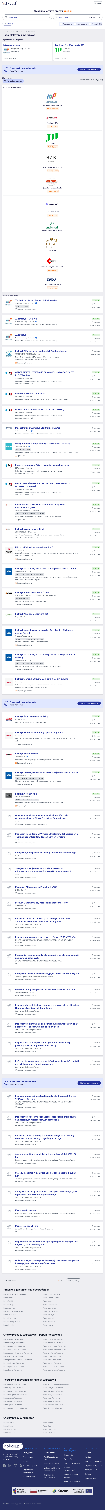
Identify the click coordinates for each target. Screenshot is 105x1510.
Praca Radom (48, 1423)
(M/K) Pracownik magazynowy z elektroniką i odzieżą (42, 443)
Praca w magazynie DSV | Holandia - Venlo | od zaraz (42, 465)
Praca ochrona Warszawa (53, 1405)
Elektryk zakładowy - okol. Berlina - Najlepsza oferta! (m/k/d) (46, 568)
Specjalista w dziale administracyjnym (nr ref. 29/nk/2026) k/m (47, 973)
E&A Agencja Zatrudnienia (24, 378)
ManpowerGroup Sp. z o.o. (24, 303)
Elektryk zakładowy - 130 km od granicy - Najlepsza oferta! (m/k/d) (45, 656)
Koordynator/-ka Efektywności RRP (69, 45)
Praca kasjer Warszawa (52, 1356)
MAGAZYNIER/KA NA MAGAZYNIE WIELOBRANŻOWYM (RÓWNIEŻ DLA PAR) (42, 485)
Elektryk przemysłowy (26, 753)
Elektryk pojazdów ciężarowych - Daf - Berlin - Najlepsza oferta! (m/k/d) (44, 631)
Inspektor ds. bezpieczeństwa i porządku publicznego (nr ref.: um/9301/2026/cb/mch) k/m (46, 1243)
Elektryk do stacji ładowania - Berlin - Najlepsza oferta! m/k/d (46, 772)
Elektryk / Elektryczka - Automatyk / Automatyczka (41, 351)
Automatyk (20, 335)
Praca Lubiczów (9, 1298)
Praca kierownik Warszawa (53, 1366)
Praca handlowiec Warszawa (54, 1370)
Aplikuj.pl (5, 32)
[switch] (89, 69)
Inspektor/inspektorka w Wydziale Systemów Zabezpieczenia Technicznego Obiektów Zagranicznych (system (46, 835)
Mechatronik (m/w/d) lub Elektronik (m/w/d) (37, 428)
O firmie (88, 1453)
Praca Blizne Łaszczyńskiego (14, 1294)
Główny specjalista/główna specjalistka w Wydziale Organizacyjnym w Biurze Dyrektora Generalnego (41, 817)
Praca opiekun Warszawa (52, 1363)
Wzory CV (68, 1459)
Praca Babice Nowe (51, 1311)
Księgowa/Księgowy (11, 45)
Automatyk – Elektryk (26, 318)
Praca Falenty (48, 1325)
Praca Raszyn (8, 1304)
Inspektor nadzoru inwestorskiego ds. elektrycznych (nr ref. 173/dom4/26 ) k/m (45, 1097)
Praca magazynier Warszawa (14, 1346)
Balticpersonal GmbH (22, 431)
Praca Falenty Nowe (11, 1321)
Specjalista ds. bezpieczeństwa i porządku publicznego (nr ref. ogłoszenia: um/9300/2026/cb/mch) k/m (47, 1193)
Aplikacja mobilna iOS (72, 1481)
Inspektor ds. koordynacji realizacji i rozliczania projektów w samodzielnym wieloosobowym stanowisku (45, 1118)
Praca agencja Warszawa (52, 1401)
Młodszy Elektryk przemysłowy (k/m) (34, 547)
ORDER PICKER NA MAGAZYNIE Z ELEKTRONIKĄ (39, 409)
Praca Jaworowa (10, 1308)
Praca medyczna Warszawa (53, 1395)
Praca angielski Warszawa (13, 1388)
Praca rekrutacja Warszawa (53, 1391)
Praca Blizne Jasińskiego (52, 1294)
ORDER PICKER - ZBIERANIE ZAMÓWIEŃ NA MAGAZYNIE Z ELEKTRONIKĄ (44, 374)
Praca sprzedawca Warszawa (54, 1346)
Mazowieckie (21, 32)
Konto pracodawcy (51, 1464)
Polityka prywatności (93, 1461)
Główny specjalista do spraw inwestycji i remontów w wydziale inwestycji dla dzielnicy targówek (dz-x (47, 1262)
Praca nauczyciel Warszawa (14, 1343)
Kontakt (88, 1457)
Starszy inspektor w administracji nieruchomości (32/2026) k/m (45, 1174)
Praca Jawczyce (9, 1315)
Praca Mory (47, 1301)
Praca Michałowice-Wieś (13, 1311)
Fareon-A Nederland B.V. (24, 797)
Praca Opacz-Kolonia (51, 1298)
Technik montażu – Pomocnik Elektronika (36, 300)
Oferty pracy (28, 1453)
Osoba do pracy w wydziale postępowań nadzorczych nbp (45, 989)
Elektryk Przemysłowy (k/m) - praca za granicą (39, 732)
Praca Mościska (49, 1318)
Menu (98, 3)
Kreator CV (68, 1455)
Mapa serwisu (90, 1478)
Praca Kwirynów (9, 1318)
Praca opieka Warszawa (12, 1405)
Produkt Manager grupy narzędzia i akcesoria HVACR (42, 902)
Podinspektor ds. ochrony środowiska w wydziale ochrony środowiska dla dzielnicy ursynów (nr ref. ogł (44, 1137)
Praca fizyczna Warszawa (53, 1408)
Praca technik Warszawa (13, 1356)
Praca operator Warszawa (13, 1366)
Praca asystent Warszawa (53, 1353)
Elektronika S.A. (20, 890)
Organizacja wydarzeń (93, 1465)
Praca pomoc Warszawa (12, 1398)
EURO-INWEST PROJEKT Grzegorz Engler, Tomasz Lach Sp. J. (37, 595)
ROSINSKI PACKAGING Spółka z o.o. (28, 354)
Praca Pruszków (9, 1429)
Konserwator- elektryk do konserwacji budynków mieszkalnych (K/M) (40, 506)
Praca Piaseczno (10, 1433)
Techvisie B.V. (20, 756)
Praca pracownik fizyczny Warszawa (17, 1360)
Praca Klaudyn (48, 1315)
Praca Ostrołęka (49, 1433)
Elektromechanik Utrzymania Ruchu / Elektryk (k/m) (41, 679)
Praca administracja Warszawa (15, 1391)
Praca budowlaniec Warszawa (54, 1349)
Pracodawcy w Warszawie (10, 295)
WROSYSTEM (20, 719)
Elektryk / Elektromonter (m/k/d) (31, 614)
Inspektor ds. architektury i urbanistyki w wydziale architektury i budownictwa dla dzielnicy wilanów (47, 1006)
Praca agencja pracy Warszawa (15, 1408)
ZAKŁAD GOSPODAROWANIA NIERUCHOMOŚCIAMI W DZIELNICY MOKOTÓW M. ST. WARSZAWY (44, 941)
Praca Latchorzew (50, 1308)
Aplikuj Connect (91, 1470)
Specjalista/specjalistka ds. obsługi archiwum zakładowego (45, 852)
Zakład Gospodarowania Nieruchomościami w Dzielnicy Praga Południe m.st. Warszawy (45, 1160)
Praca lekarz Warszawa (12, 1370)
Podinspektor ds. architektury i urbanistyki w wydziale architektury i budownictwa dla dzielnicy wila (42, 920)
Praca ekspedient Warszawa (14, 1349)
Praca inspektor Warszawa (53, 1343)
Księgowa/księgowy (25, 1210)
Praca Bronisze (49, 1321)
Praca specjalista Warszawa (53, 1339)
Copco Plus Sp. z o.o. (22, 617)
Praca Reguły (8, 1325)
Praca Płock (8, 1426)
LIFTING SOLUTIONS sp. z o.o (25, 532)
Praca (12, 32)
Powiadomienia (29, 1476)
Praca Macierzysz (50, 1304)
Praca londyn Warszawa (12, 1401)
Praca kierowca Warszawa (53, 1360)
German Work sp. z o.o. (23, 571)
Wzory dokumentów (72, 1463)
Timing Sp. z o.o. (21, 446)
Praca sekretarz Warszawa (13, 1363)
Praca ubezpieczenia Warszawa (15, 1395)
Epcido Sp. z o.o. (21, 550)
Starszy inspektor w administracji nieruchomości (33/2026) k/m (45, 1155)
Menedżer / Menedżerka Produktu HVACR (36, 887)
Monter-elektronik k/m (26, 1226)
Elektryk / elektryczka (26, 794)
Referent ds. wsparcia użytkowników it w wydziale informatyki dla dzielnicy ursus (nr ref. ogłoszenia (47, 1062)
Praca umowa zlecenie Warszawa (56, 1384)
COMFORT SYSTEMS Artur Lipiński (27, 510)
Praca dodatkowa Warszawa (14, 1384)
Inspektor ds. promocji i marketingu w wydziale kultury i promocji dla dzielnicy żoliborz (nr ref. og (43, 1044)
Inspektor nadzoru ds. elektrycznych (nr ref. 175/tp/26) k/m (45, 937)
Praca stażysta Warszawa (53, 1388)
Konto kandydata (30, 1465)
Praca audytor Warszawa (13, 1339)
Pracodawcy (28, 1457)
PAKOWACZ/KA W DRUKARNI (30, 393)
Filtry (7, 24)
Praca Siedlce (48, 1426)
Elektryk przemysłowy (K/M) (29, 529)
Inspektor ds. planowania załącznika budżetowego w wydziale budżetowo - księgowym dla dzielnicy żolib (47, 1025)
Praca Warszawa (9, 1423)
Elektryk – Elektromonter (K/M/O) (32, 592)
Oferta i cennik (49, 1453)
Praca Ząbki (8, 1301)
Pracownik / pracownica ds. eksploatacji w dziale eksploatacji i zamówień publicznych (47, 956)
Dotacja (88, 1474)
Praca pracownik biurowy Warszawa (17, 1353)
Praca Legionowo (50, 1429)
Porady (26, 1461)
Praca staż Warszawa (51, 1398)
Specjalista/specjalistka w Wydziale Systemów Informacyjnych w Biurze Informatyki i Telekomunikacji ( (43, 870)
